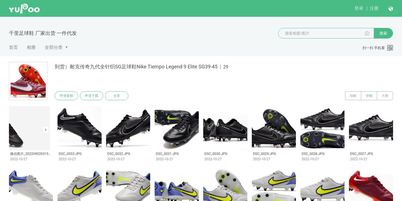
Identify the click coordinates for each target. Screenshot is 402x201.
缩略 (353, 96)
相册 (31, 47)
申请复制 (66, 96)
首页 (13, 47)
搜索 (383, 33)
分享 (116, 96)
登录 (358, 8)
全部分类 (54, 47)
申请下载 (91, 96)
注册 (374, 8)
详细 (369, 96)
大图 (385, 96)
